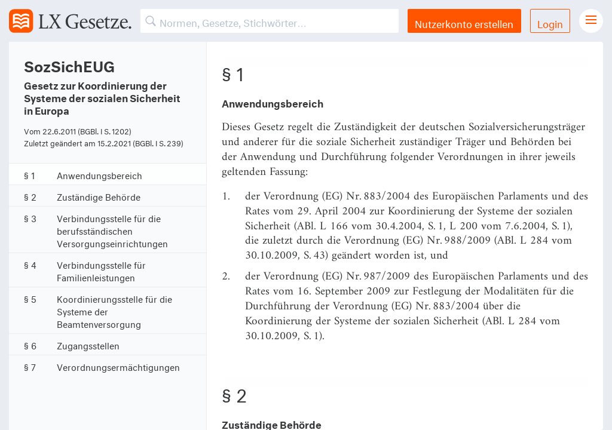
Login (550, 22)
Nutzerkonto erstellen (464, 22)
